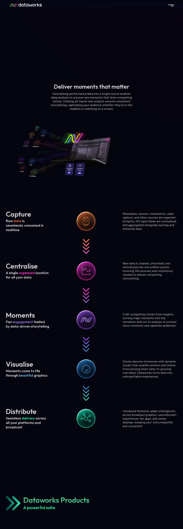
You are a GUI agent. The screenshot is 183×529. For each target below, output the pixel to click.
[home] (25, 5)
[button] (171, 5)
